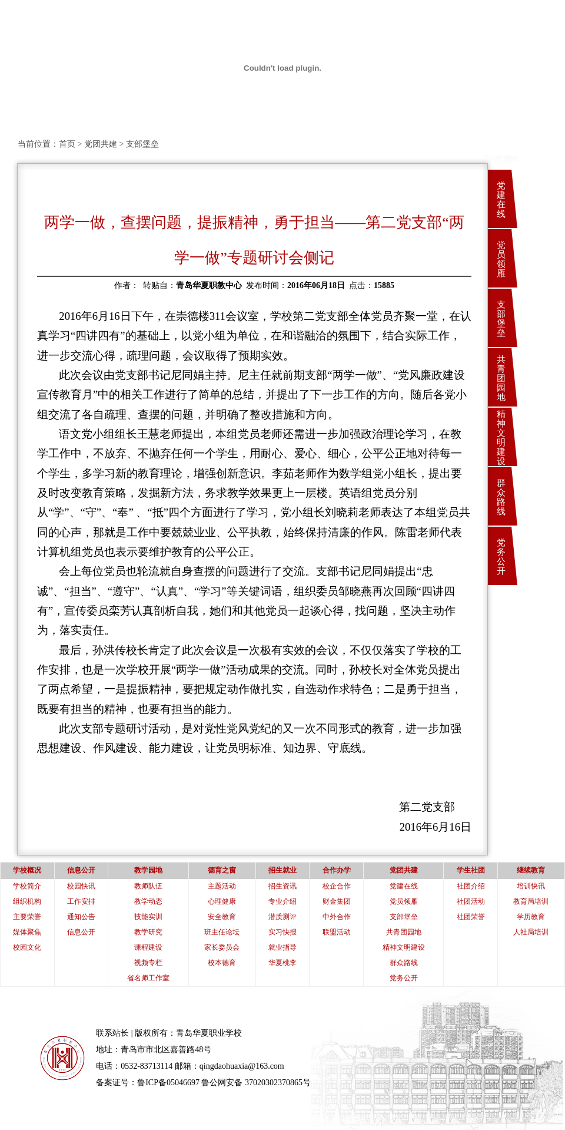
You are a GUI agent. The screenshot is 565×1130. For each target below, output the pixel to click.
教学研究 (148, 932)
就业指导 (282, 947)
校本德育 (222, 963)
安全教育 (222, 917)
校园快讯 (81, 886)
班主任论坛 (222, 932)
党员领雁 (501, 259)
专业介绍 (282, 901)
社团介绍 (471, 886)
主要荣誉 (27, 917)
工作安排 (81, 901)
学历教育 (531, 917)
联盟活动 (337, 932)
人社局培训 (531, 932)
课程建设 (148, 947)
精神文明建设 (501, 437)
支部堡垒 (501, 319)
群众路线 (501, 497)
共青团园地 (501, 378)
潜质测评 (282, 917)
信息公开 (81, 932)
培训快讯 (531, 886)
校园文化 (27, 947)
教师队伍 (148, 886)
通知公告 (81, 917)
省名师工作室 (148, 978)
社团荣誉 (471, 917)
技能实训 (148, 917)
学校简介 (27, 886)
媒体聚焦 (27, 932)
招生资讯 (282, 886)
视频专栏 (148, 963)
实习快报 (282, 932)
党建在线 (501, 200)
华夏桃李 (282, 963)
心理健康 (222, 901)
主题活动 (222, 886)
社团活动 (471, 901)
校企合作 (337, 886)
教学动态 (148, 901)
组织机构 (27, 901)
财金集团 (337, 901)
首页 (67, 144)
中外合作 (337, 917)
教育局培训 (531, 901)
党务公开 (501, 557)
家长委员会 (222, 947)
